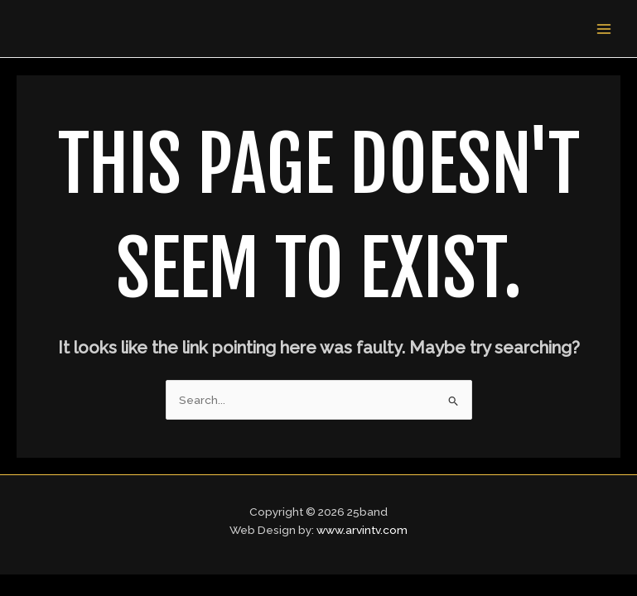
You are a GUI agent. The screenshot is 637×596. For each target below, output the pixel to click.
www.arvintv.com (362, 529)
